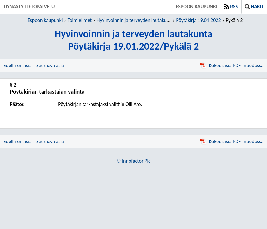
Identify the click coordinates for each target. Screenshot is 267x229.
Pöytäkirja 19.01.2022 (198, 20)
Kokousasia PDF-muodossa (232, 65)
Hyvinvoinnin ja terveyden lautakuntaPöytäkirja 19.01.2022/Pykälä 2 (134, 40)
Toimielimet (80, 20)
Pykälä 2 (234, 20)
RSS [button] (231, 6)
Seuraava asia (50, 65)
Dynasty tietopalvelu (29, 6)
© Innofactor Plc (133, 161)
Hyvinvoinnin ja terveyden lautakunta (135, 20)
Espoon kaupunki (196, 6)
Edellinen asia (17, 65)
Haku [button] (254, 6)
